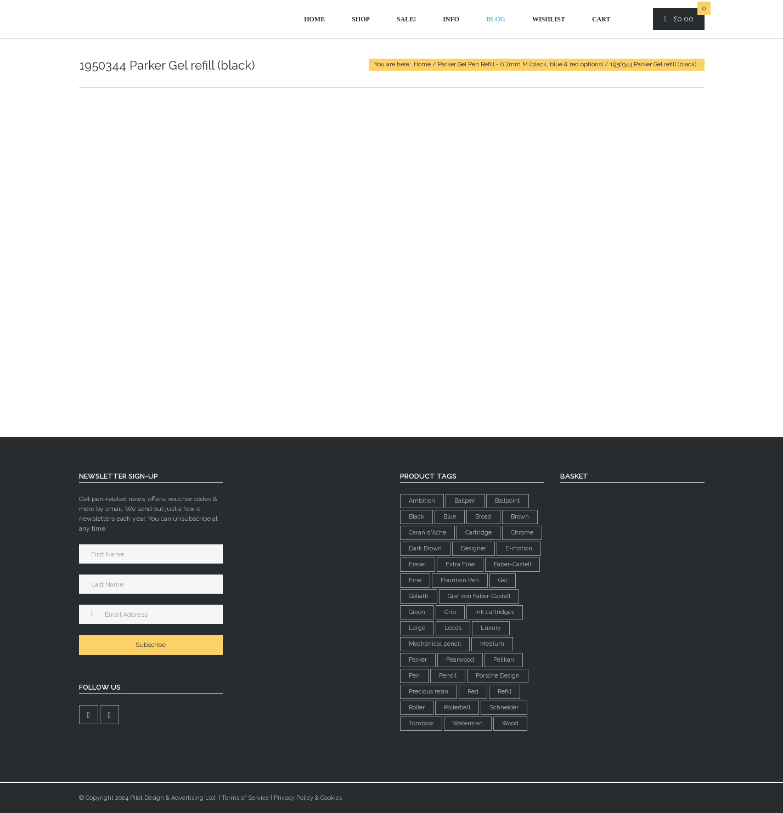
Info (451, 19)
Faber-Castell (512, 564)
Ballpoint (507, 500)
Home (314, 19)
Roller (417, 707)
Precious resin (428, 691)
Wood (510, 723)
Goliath (419, 596)
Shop (361, 19)
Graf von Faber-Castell (479, 596)
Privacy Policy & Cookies (308, 797)
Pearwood (460, 659)
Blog (495, 19)
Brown (520, 516)
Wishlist (548, 19)
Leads (452, 628)
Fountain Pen (460, 580)
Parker (418, 659)
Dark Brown (425, 548)
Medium (492, 643)
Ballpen (465, 500)
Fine (415, 580)
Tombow (421, 723)
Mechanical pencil (435, 643)
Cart (601, 19)
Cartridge (478, 532)
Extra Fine (460, 564)
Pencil (448, 675)
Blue (449, 516)
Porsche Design (498, 675)
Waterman (468, 723)
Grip (450, 612)
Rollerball (457, 707)
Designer (473, 548)
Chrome (522, 532)
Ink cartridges (494, 612)
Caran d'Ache (427, 532)
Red (472, 691)
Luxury (491, 628)
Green (417, 612)
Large (417, 628)
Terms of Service (245, 797)
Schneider (504, 707)
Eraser (417, 564)
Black (416, 516)
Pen (414, 675)
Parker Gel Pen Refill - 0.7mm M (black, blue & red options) (520, 64)
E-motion (518, 548)
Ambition (422, 500)
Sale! (406, 19)
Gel (502, 580)
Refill (504, 691)
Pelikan (503, 659)
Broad (483, 516)
